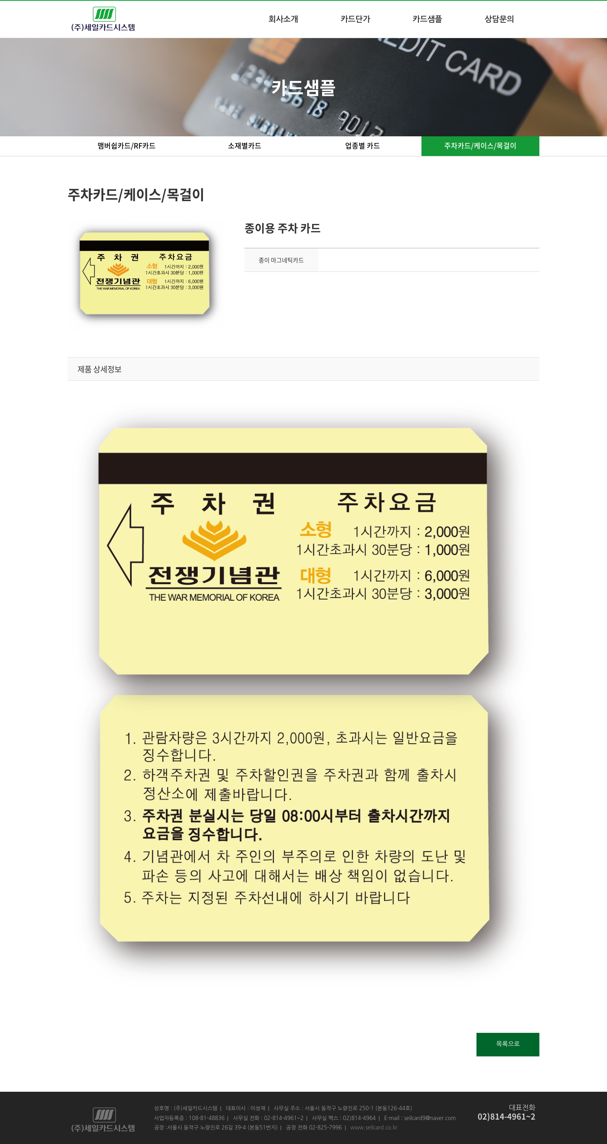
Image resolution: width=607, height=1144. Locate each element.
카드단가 (355, 19)
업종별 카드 (362, 145)
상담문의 (499, 19)
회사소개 (283, 19)
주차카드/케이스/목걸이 (480, 145)
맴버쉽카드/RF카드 (126, 145)
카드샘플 (427, 19)
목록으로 (508, 1044)
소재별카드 (244, 145)
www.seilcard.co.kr (373, 1127)
